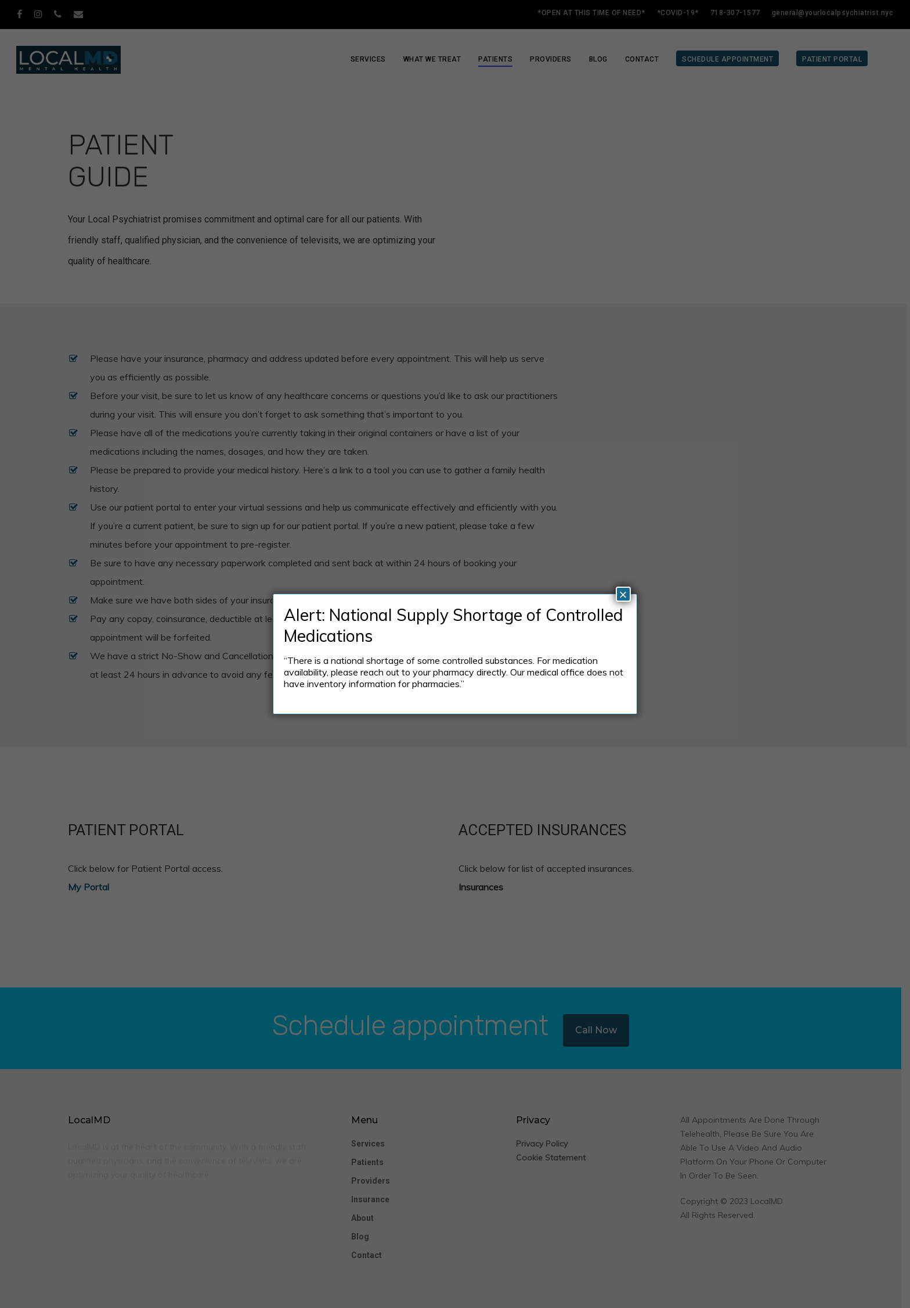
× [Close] (623, 594)
